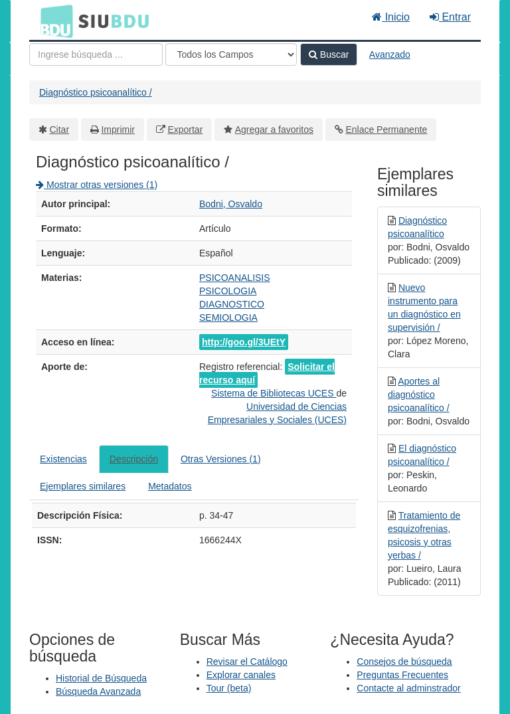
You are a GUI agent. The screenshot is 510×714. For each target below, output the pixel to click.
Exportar (185, 129)
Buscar (329, 54)
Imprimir (118, 129)
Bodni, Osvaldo (230, 204)
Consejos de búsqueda (404, 661)
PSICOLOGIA (227, 291)
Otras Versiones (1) (221, 459)
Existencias (63, 459)
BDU (53, 20)
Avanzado (389, 54)
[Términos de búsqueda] (96, 54)
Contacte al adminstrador (408, 688)
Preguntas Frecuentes (402, 674)
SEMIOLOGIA (228, 317)
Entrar (450, 17)
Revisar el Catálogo (247, 661)
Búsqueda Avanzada (98, 691)
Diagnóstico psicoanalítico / (95, 92)
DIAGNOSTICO (231, 304)
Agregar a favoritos (274, 129)
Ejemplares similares (83, 486)
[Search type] (231, 54)
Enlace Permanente (386, 129)
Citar (60, 129)
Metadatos (169, 486)
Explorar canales (241, 674)
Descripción (134, 459)
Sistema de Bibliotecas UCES (273, 393)
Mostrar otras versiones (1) (96, 184)
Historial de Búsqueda (101, 678)
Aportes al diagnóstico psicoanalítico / (419, 394)
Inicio (391, 17)
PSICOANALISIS (234, 277)
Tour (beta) (229, 688)
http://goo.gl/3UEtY (244, 342)
